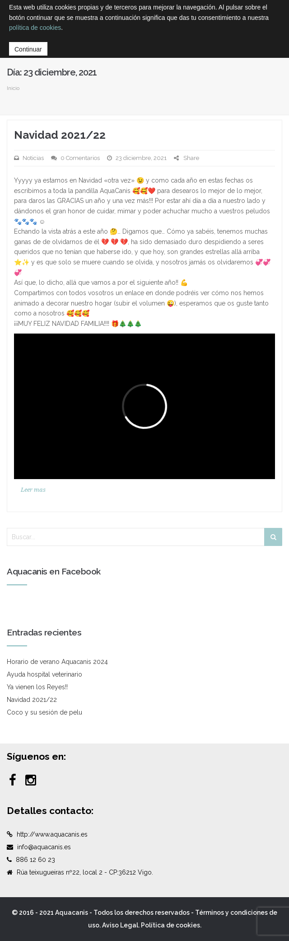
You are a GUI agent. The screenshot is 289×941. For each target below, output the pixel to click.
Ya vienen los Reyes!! (37, 687)
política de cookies (35, 27)
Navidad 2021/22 (60, 134)
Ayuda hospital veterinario (44, 674)
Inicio (13, 88)
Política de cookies (170, 925)
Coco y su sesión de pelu (44, 712)
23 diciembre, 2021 (141, 158)
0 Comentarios (80, 158)
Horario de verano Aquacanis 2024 (57, 661)
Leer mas (33, 489)
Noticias (33, 158)
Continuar (28, 49)
